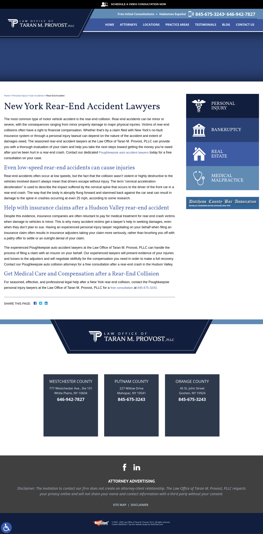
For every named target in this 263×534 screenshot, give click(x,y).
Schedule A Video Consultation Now (136, 4)
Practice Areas (177, 26)
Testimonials (205, 26)
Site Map (119, 505)
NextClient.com (157, 525)
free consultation (123, 288)
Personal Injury (19, 95)
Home (109, 26)
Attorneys (128, 26)
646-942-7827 (240, 14)
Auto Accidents (36, 95)
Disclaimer (139, 505)
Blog (226, 26)
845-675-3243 (206, 14)
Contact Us (245, 26)
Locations (151, 26)
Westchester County (71, 381)
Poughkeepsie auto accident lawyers (125, 152)
